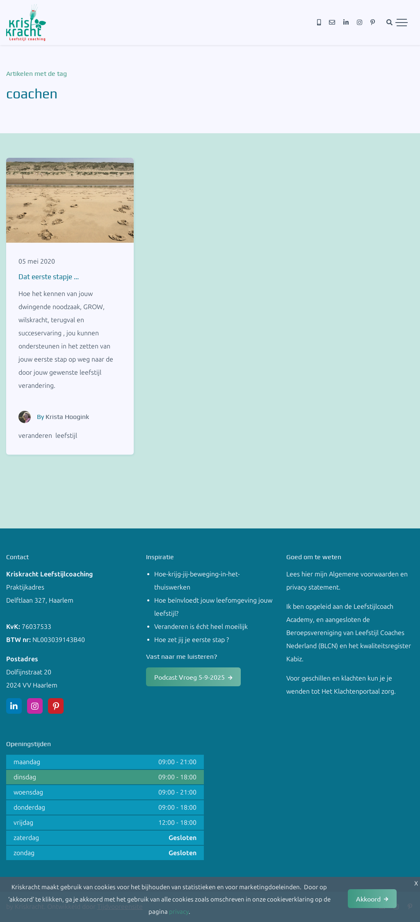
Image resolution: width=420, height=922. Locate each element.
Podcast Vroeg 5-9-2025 (189, 677)
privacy (179, 911)
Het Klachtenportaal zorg (358, 691)
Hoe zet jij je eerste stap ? (191, 640)
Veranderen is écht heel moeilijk (201, 627)
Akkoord (368, 899)
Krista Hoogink (67, 417)
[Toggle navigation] (401, 22)
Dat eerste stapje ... (48, 277)
